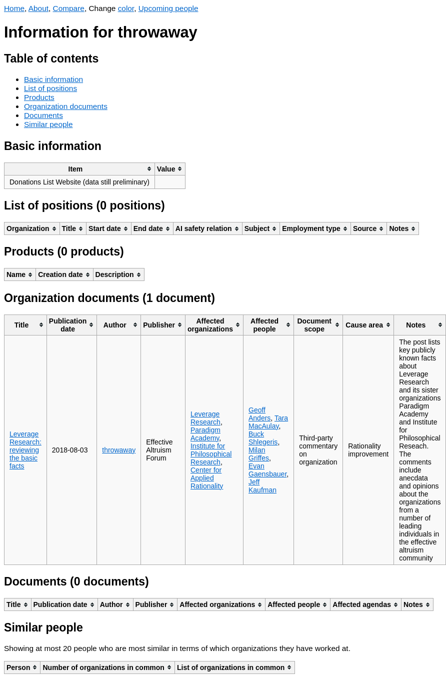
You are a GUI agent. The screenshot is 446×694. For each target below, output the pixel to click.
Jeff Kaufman (262, 486)
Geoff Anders (259, 414)
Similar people (48, 124)
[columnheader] (79, 168)
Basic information (53, 79)
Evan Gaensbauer (267, 470)
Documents (43, 115)
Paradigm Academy (205, 434)
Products (39, 97)
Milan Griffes (258, 454)
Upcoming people (168, 8)
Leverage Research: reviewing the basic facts (26, 450)
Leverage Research (205, 418)
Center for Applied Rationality (206, 478)
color (126, 8)
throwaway (119, 450)
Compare (68, 8)
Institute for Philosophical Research (211, 454)
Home (14, 8)
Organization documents (66, 106)
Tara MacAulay (268, 422)
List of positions (50, 88)
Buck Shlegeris (263, 438)
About (38, 8)
